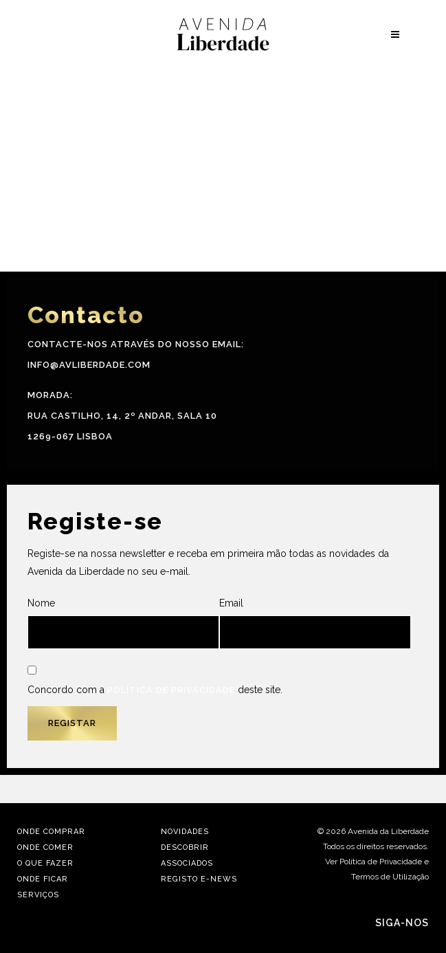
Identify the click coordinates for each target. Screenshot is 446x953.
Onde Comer (45, 847)
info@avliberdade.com (88, 365)
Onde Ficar (42, 879)
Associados (187, 863)
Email (315, 623)
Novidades (185, 831)
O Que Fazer (45, 863)
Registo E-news (199, 879)
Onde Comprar (51, 831)
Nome (123, 623)
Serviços (38, 894)
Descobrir (185, 847)
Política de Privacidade (171, 690)
